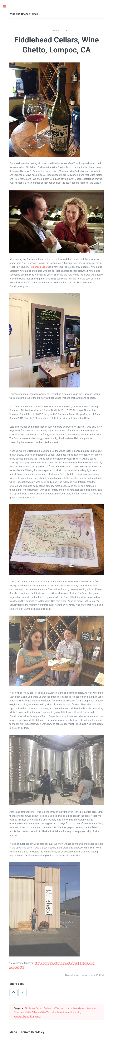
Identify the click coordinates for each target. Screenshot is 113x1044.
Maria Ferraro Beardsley (84, 1008)
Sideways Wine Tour (41, 1012)
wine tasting (75, 1012)
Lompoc (68, 1008)
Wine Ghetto (63, 1012)
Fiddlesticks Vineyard (54, 1008)
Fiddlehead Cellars (39, 266)
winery (38, 1016)
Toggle (6, 6)
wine (54, 1012)
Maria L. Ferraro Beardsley (26, 1032)
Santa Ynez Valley (22, 1012)
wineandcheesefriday (24, 1016)
